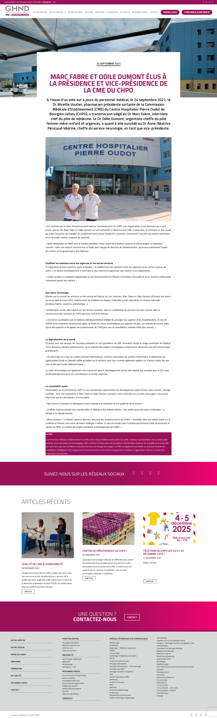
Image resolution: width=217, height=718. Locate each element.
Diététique (114, 679)
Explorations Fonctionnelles (120, 695)
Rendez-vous (170, 12)
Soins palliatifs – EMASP (166, 690)
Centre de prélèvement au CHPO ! (104, 551)
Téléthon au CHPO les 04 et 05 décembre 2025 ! (163, 552)
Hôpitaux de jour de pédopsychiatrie (171, 640)
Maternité (67, 655)
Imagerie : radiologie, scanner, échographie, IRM (175, 643)
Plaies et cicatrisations (165, 677)
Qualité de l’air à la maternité (42, 564)
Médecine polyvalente (71, 645)
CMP (111, 674)
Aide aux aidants (68, 678)
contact (132, 617)
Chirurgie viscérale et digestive (121, 672)
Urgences (67, 698)
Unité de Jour (67, 648)
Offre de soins (75, 12)
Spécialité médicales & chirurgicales (129, 638)
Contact (154, 12)
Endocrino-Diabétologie (119, 690)
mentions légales (18, 715)
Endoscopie (114, 693)
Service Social (162, 685)
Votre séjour (56, 12)
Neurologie (161, 661)
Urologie (160, 696)
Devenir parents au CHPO (119, 677)
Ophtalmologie (162, 664)
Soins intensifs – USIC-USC (167, 688)
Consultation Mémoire (71, 681)
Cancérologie (115, 653)
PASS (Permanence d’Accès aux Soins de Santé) (175, 667)
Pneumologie (162, 680)
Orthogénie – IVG (69, 667)
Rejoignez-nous (140, 12)
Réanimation (162, 682)
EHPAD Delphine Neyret (71, 688)
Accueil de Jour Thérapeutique (74, 675)
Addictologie (114, 643)
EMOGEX (113, 687)
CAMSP (112, 650)
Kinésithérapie (162, 646)
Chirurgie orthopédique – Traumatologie (125, 666)
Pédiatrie (160, 669)
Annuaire (99, 12)
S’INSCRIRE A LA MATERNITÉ (197, 12)
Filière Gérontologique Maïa (73, 683)
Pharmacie (161, 675)
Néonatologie (67, 664)
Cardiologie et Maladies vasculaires (123, 656)
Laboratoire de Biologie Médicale (170, 648)
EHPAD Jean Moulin (70, 686)
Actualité (125, 12)
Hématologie (162, 638)
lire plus (28, 591)
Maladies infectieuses (165, 651)
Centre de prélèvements (119, 661)
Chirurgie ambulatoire (70, 643)
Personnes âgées (71, 671)
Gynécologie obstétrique (72, 659)
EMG (111, 685)
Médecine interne (164, 654)
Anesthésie (114, 645)
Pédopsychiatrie (163, 672)
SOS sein (89, 12)
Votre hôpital (40, 12)
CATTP (112, 658)
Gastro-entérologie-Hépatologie (122, 698)
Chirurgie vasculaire (117, 669)
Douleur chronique (117, 682)
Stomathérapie (162, 693)
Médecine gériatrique (70, 694)
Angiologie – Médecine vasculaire (123, 648)
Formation (112, 12)
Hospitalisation (70, 638)
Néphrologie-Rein (164, 659)
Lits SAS (65, 691)
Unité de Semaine (69, 650)
